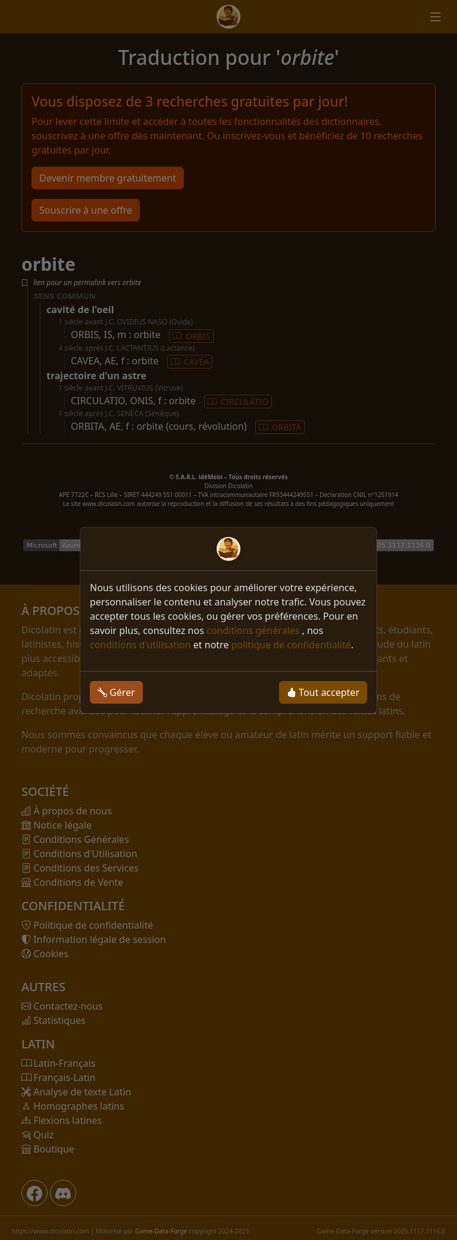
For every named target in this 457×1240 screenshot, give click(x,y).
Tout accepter (323, 692)
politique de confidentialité (291, 644)
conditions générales (254, 630)
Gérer (116, 692)
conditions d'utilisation (140, 644)
